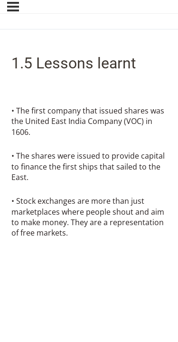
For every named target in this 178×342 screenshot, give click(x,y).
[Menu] (13, 6)
